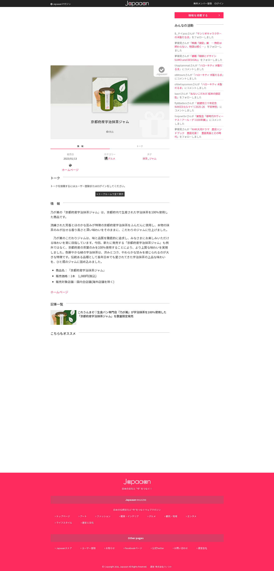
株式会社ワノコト (163, 566)
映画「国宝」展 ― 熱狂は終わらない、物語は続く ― (198, 44)
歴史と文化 (88, 522)
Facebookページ (133, 548)
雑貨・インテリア (130, 516)
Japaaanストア (64, 548)
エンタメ (191, 516)
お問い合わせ (181, 548)
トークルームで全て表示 (110, 194)
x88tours (180, 75)
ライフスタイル (64, 522)
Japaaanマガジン (61, 4)
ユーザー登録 (89, 548)
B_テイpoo (181, 33)
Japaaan (137, 3)
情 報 (80, 146)
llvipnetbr (181, 116)
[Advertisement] (110, 36)
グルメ (111, 158)
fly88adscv (181, 103)
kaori (178, 93)
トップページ (63, 516)
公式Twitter (158, 548)
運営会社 (202, 548)
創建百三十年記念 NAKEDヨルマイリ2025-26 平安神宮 (196, 104)
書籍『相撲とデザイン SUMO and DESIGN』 (195, 57)
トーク (140, 146)
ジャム (152, 158)
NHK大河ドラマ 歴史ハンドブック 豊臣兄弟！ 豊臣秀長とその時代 (198, 132)
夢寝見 (178, 43)
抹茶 (145, 158)
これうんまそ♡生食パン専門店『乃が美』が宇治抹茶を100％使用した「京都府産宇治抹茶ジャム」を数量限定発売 (122, 314)
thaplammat (182, 65)
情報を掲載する (198, 15)
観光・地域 (171, 516)
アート (83, 516)
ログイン (218, 3)
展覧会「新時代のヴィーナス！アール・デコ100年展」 (199, 118)
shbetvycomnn (183, 84)
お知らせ (110, 548)
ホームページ (70, 170)
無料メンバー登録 (203, 3)
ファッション (103, 516)
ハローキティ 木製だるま (208, 75)
